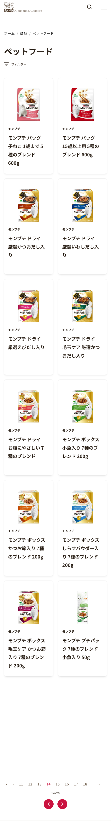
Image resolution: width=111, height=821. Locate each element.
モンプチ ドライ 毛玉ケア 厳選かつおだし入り (81, 347)
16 (67, 783)
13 (39, 783)
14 (48, 783)
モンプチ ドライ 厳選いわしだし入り (80, 246)
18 (85, 783)
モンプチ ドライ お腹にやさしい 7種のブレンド (26, 447)
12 (30, 783)
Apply (89, 8)
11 (21, 783)
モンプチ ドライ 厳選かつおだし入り (26, 246)
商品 (23, 33)
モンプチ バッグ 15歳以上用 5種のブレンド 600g (80, 146)
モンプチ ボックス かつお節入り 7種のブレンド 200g (26, 548)
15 (58, 783)
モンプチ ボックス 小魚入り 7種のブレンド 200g (80, 447)
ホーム (9, 33)
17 (76, 783)
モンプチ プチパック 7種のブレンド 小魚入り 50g (81, 648)
